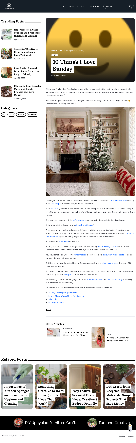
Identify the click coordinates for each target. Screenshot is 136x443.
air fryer (55, 208)
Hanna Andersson (95, 279)
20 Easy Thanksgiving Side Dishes (63, 292)
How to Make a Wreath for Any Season (66, 296)
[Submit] (131, 6)
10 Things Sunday (56, 302)
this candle (64, 241)
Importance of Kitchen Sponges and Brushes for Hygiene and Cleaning (27, 32)
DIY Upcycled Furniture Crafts (65, 422)
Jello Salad (53, 299)
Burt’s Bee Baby (115, 279)
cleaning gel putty (110, 263)
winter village (80, 255)
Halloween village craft (113, 255)
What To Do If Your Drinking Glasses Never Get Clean (76, 333)
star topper (56, 203)
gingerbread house (84, 225)
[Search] (119, 6)
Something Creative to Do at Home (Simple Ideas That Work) (26, 52)
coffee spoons (79, 220)
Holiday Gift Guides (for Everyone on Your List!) (118, 339)
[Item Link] (6, 34)
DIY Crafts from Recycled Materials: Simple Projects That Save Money (27, 90)
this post (68, 274)
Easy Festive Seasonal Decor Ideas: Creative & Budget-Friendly (26, 71)
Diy (60, 51)
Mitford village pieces (108, 246)
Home (54, 51)
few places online (119, 200)
